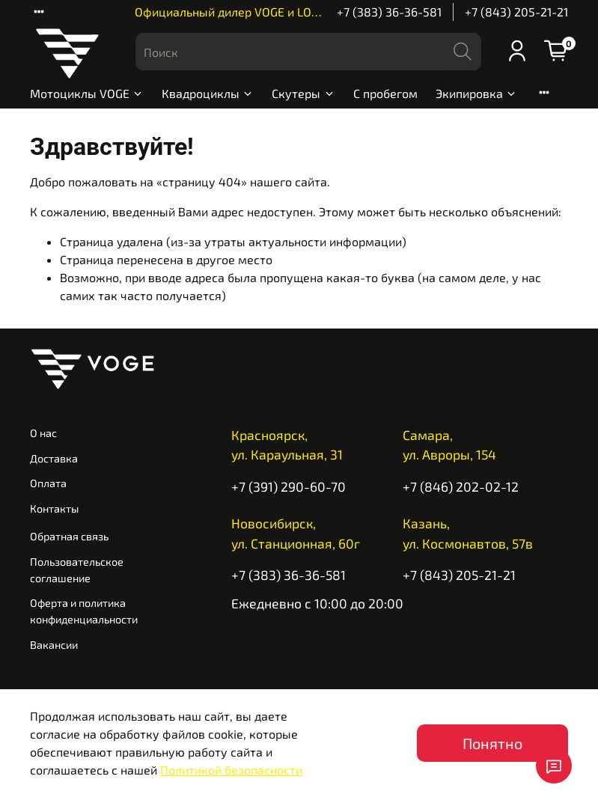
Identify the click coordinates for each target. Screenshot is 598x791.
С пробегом (385, 93)
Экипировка (476, 93)
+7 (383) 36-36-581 (389, 11)
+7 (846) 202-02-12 (461, 486)
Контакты (54, 508)
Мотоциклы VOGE (87, 93)
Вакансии (54, 644)
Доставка (54, 458)
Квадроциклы (208, 93)
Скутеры (303, 93)
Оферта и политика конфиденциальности (84, 611)
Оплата (48, 483)
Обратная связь (69, 536)
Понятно (492, 743)
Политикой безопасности (231, 770)
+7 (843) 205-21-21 (516, 11)
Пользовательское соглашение (76, 569)
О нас (43, 433)
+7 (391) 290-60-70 (288, 486)
